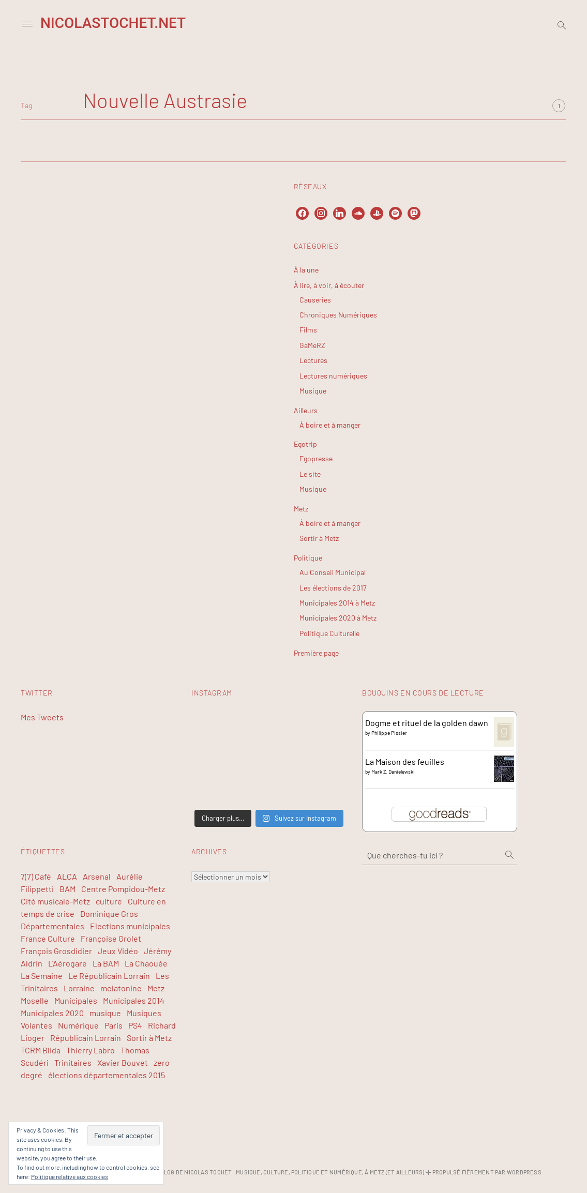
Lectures (313, 360)
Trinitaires (73, 1062)
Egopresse (316, 458)
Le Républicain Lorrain (109, 975)
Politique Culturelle (329, 633)
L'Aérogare (67, 963)
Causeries (315, 299)
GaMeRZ (312, 345)
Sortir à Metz (319, 538)
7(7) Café (36, 876)
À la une (306, 269)
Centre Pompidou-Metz (123, 889)
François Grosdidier (56, 951)
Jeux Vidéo (118, 951)
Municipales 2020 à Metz (338, 617)
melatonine (121, 988)
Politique (308, 557)
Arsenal (97, 876)
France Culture (48, 938)
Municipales (75, 1000)
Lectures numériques (333, 375)
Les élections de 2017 (333, 587)
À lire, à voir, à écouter (329, 285)
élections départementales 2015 (106, 1075)
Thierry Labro (90, 1050)
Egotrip (305, 444)
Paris (113, 1025)
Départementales (52, 926)
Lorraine (79, 988)
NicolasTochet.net (113, 23)
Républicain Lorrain (85, 1038)
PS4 (135, 1025)
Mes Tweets (42, 717)
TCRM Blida (41, 1050)
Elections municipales (130, 926)
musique (105, 1013)
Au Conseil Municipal (332, 572)
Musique (312, 390)
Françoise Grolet (111, 938)
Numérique (78, 1025)
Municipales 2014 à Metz (337, 602)
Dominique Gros (109, 913)
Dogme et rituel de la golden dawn (426, 723)
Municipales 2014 (133, 1000)
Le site (310, 474)
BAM (67, 889)
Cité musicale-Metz (55, 901)
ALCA (67, 876)
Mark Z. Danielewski (393, 771)
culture (109, 901)
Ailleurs (306, 410)
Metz (301, 508)
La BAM (106, 963)
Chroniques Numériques (338, 314)
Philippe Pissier (389, 733)
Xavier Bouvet (122, 1062)
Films (308, 329)
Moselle (35, 1000)
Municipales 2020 (52, 1013)
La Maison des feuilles (404, 761)
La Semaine (42, 975)
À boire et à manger (329, 424)
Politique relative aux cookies (69, 1176)
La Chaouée (146, 963)
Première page (316, 652)
